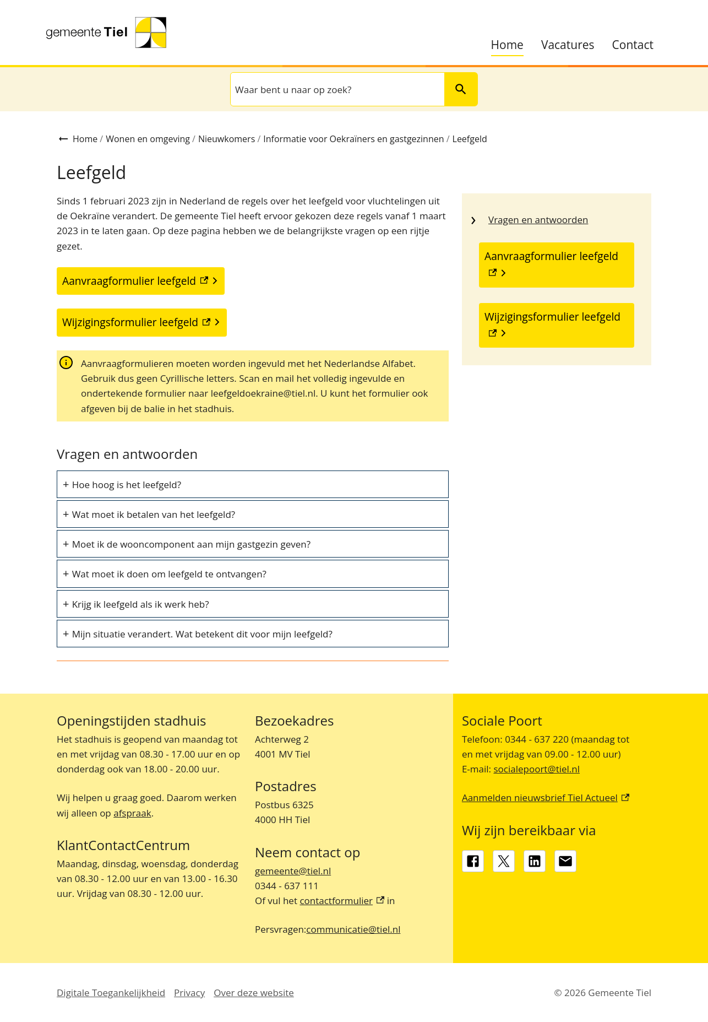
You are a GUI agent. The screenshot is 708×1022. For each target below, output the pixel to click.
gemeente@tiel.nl (293, 870)
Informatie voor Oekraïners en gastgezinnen (353, 139)
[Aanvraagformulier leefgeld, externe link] (556, 264)
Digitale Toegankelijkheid (111, 992)
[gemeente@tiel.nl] (565, 861)
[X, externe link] (504, 861)
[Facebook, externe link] (473, 861)
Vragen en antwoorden (538, 219)
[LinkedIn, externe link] (535, 861)
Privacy (189, 992)
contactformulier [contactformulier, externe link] (341, 900)
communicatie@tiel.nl (353, 929)
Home (507, 44)
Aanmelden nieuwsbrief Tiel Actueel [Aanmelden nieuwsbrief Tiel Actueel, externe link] (545, 797)
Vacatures (568, 44)
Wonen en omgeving (148, 139)
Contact (632, 44)
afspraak (132, 813)
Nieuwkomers (226, 139)
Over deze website (254, 992)
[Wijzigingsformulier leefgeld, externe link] (556, 325)
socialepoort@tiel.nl (536, 769)
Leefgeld (470, 139)
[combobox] (336, 89)
